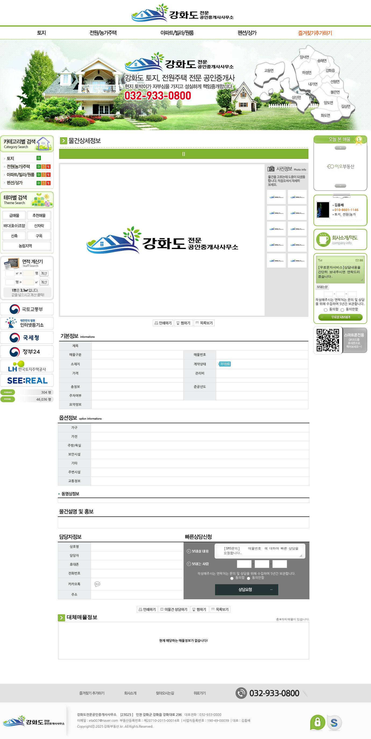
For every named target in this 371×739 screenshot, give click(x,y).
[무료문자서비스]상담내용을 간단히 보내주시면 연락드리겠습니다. (340, 273)
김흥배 (339, 205)
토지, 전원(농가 (345, 214)
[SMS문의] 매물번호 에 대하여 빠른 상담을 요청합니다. (262, 551)
